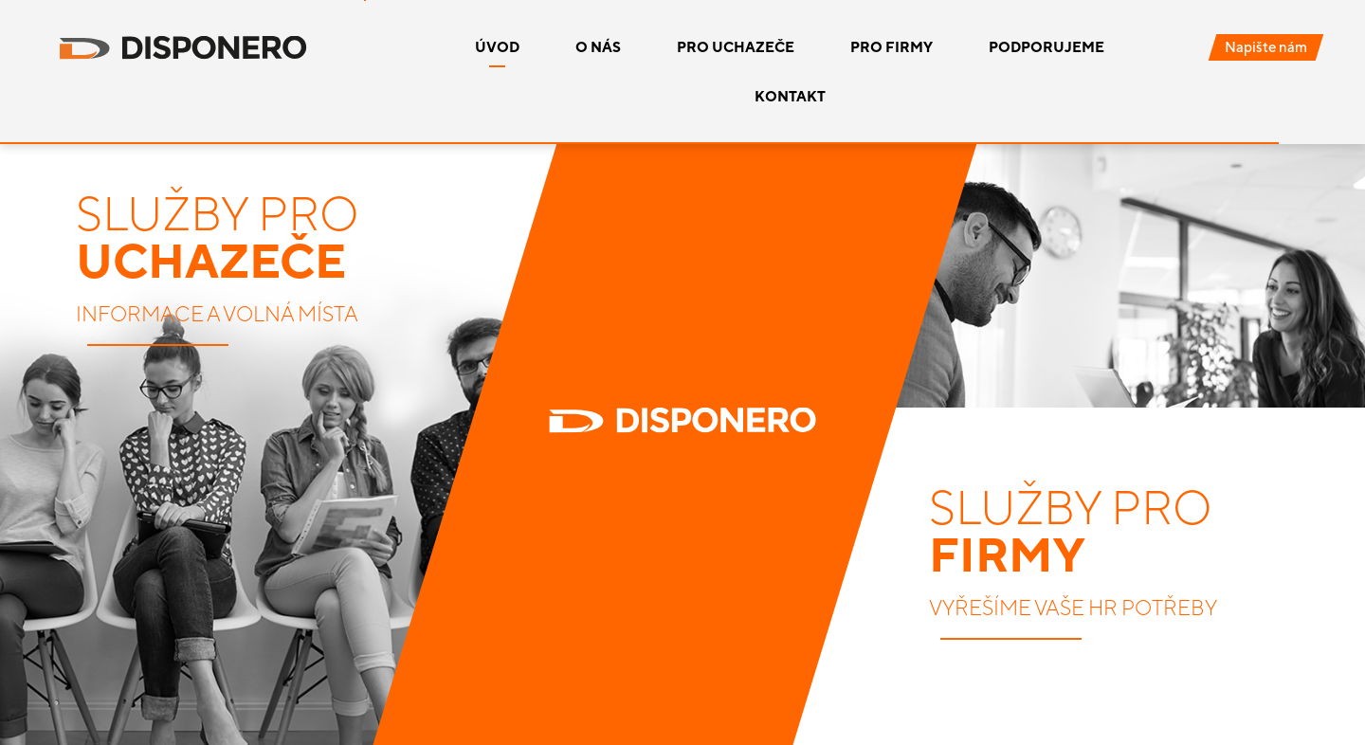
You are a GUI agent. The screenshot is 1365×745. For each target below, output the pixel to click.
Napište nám (1266, 47)
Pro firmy (891, 47)
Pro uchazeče (735, 47)
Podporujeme (1046, 47)
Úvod (497, 47)
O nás (598, 47)
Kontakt (790, 96)
